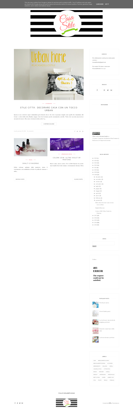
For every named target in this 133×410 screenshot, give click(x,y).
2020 (95, 170)
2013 (95, 225)
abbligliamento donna (99, 363)
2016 (95, 218)
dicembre (98, 177)
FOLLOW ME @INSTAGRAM (66, 393)
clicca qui (103, 68)
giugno (98, 188)
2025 (95, 158)
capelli (111, 366)
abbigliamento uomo (103, 360)
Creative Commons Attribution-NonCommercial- (106, 138)
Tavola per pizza (104, 302)
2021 (95, 167)
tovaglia (112, 380)
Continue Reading (48, 124)
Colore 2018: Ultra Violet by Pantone (67, 158)
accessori (109, 363)
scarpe (103, 377)
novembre (99, 179)
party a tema (96, 377)
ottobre (98, 181)
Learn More (99, 4)
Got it (107, 4)
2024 (95, 160)
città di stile (107, 368)
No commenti (30, 131)
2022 (95, 165)
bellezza (105, 366)
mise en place (111, 374)
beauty (30, 159)
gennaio (98, 200)
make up (95, 374)
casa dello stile (97, 368)
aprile (97, 193)
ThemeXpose (115, 403)
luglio (97, 186)
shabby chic (111, 377)
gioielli (108, 371)
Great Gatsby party (104, 311)
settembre (99, 184)
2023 (95, 163)
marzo (98, 195)
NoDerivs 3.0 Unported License (101, 140)
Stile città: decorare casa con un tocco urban (48, 109)
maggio (98, 191)
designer (101, 371)
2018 (95, 174)
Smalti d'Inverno (30, 163)
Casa (94, 360)
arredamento (49, 103)
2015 (95, 220)
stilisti (100, 380)
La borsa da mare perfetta (106, 337)
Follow (94, 259)
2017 (95, 215)
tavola (105, 380)
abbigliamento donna (66, 154)
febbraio (98, 198)
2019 (95, 172)
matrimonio (103, 374)
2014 (95, 222)
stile (94, 380)
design (95, 371)
